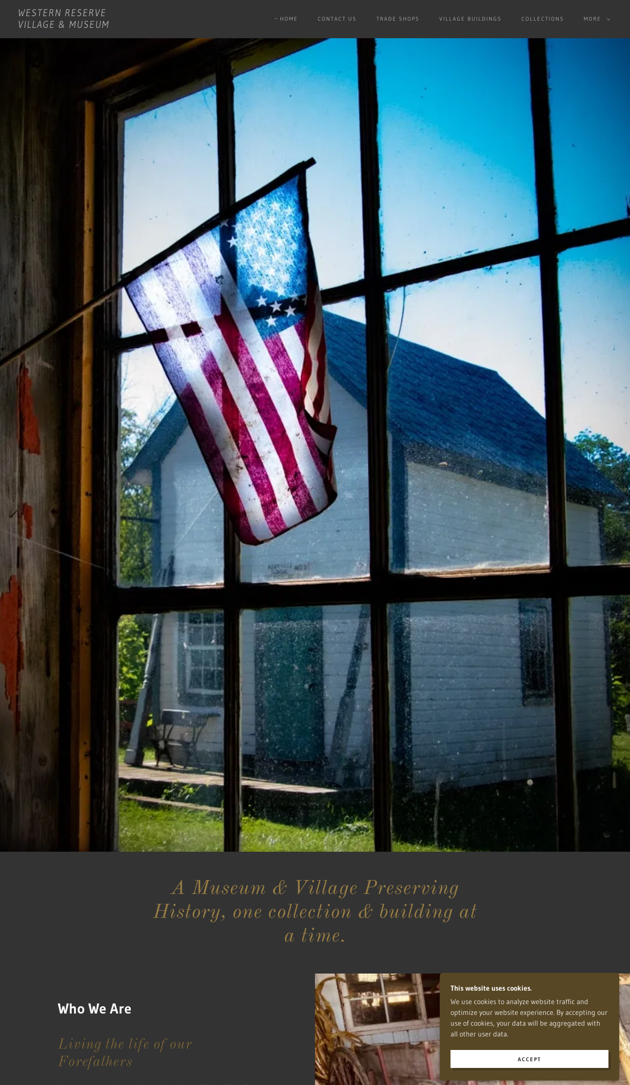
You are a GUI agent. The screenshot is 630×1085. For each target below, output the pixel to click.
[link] (63, 25)
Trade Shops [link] (398, 18)
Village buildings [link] (470, 18)
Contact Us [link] (337, 18)
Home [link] (289, 18)
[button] (595, 18)
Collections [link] (542, 18)
